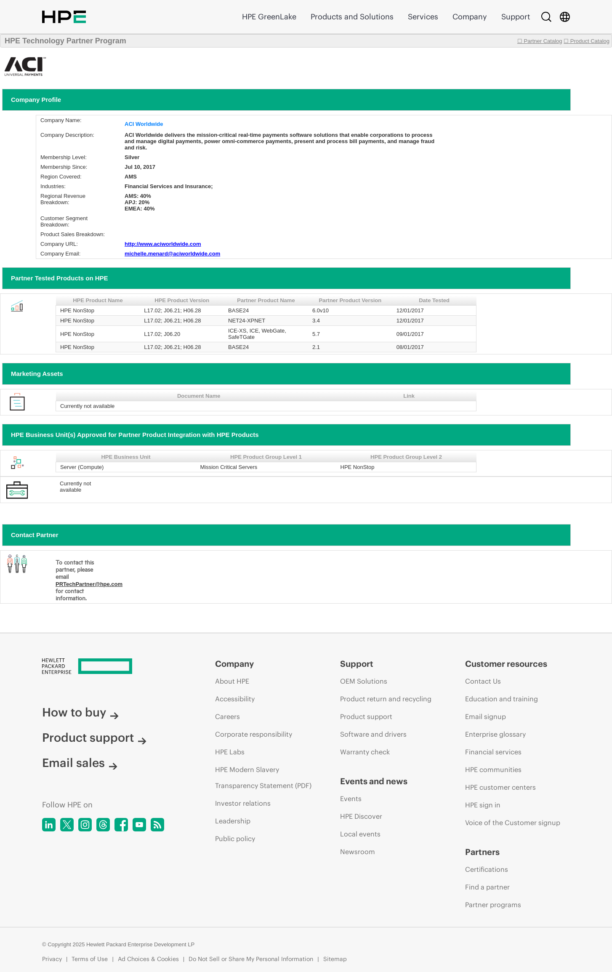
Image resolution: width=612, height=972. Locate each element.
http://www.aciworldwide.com (163, 244)
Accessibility (235, 699)
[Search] (546, 17)
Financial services (493, 752)
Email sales (79, 762)
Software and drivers (373, 734)
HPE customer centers (500, 787)
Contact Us (483, 681)
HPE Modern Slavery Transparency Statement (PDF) (263, 777)
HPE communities (493, 769)
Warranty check (365, 752)
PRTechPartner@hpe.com (89, 584)
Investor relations (243, 803)
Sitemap (335, 959)
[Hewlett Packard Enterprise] (113, 666)
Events (351, 798)
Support (515, 16)
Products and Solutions (352, 16)
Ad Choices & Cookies (148, 959)
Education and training (501, 699)
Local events (360, 834)
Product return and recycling (385, 699)
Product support (94, 737)
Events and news (373, 781)
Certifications (486, 869)
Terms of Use (90, 959)
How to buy (80, 712)
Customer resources (506, 663)
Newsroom (357, 851)
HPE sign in (482, 805)
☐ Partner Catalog (539, 41)
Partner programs (493, 904)
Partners (482, 852)
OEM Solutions (363, 681)
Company (469, 16)
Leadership (232, 821)
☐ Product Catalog (586, 41)
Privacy (52, 959)
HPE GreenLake (269, 16)
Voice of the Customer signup (512, 822)
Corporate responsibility (253, 734)
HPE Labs (230, 752)
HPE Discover (361, 816)
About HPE (232, 681)
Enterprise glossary (495, 734)
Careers (227, 716)
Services (423, 16)
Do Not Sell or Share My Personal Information (251, 959)
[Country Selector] (565, 17)
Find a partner (487, 887)
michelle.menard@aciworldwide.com (172, 253)
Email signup (485, 716)
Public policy (235, 838)
